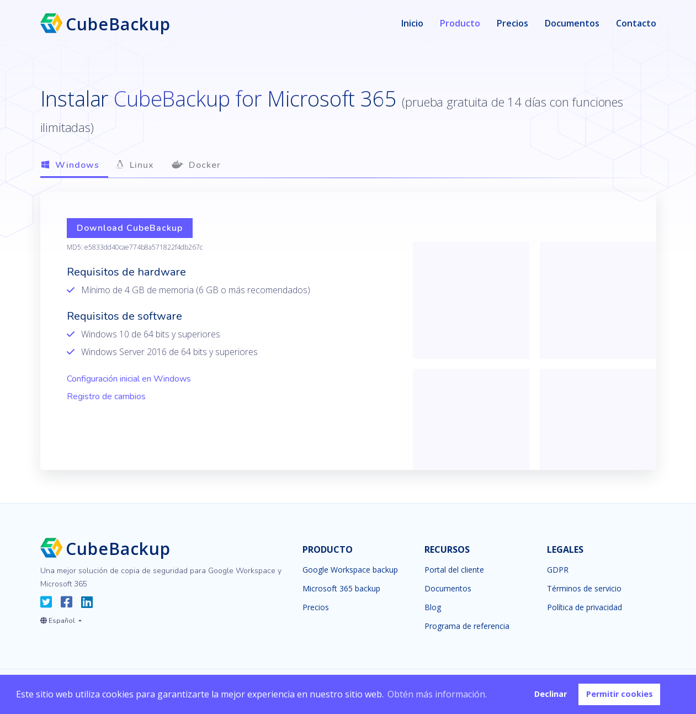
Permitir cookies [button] (619, 694)
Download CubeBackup (130, 228)
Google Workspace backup (350, 570)
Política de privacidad (584, 607)
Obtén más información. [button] (437, 694)
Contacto (636, 23)
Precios (512, 23)
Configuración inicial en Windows (129, 379)
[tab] (74, 166)
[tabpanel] (348, 331)
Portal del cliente (454, 570)
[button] (61, 618)
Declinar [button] (550, 694)
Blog (432, 607)
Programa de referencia (466, 626)
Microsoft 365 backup (341, 589)
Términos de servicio (584, 589)
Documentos (572, 23)
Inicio (412, 23)
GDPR (558, 570)
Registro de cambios (106, 396)
